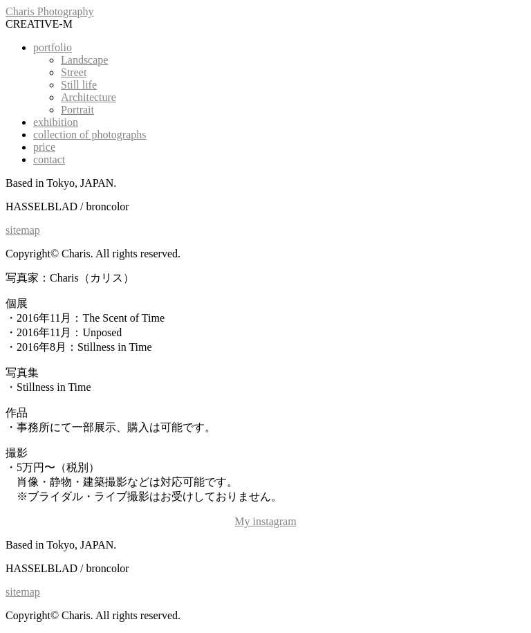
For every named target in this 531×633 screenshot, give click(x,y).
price (44, 147)
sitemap (23, 230)
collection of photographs (90, 134)
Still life (79, 85)
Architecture (88, 97)
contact (49, 159)
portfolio (52, 47)
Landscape (84, 60)
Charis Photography (50, 11)
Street (73, 72)
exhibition (55, 122)
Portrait (77, 110)
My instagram (265, 521)
